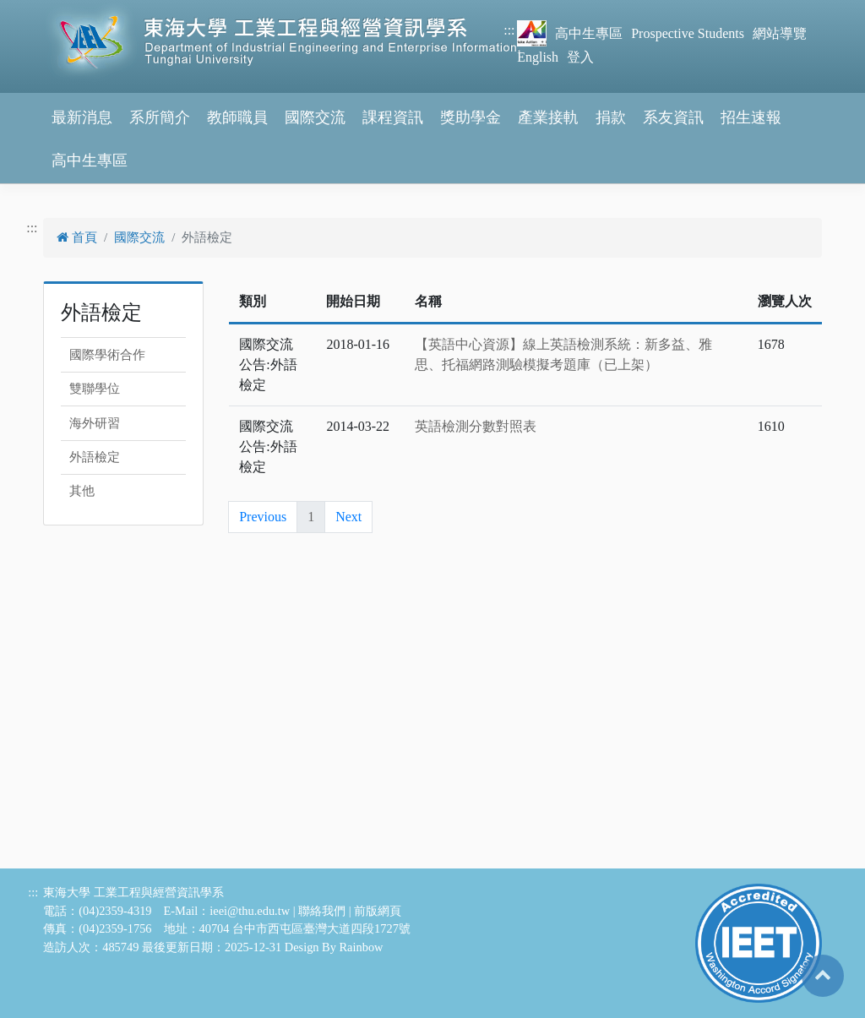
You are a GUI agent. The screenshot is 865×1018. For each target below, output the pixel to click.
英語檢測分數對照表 (475, 426)
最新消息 (82, 117)
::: (508, 30)
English (537, 57)
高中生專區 (589, 33)
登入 (580, 57)
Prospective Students (687, 33)
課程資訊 (392, 117)
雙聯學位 (94, 388)
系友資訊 (673, 117)
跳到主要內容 (40, 10)
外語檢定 (94, 457)
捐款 (611, 117)
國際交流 (315, 117)
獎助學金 (470, 117)
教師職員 (237, 117)
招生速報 (751, 117)
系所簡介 (159, 117)
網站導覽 (780, 33)
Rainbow (362, 947)
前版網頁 (377, 910)
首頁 (77, 237)
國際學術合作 (107, 355)
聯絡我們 (321, 910)
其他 (82, 491)
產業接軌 (548, 117)
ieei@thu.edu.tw (249, 910)
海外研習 (94, 423)
